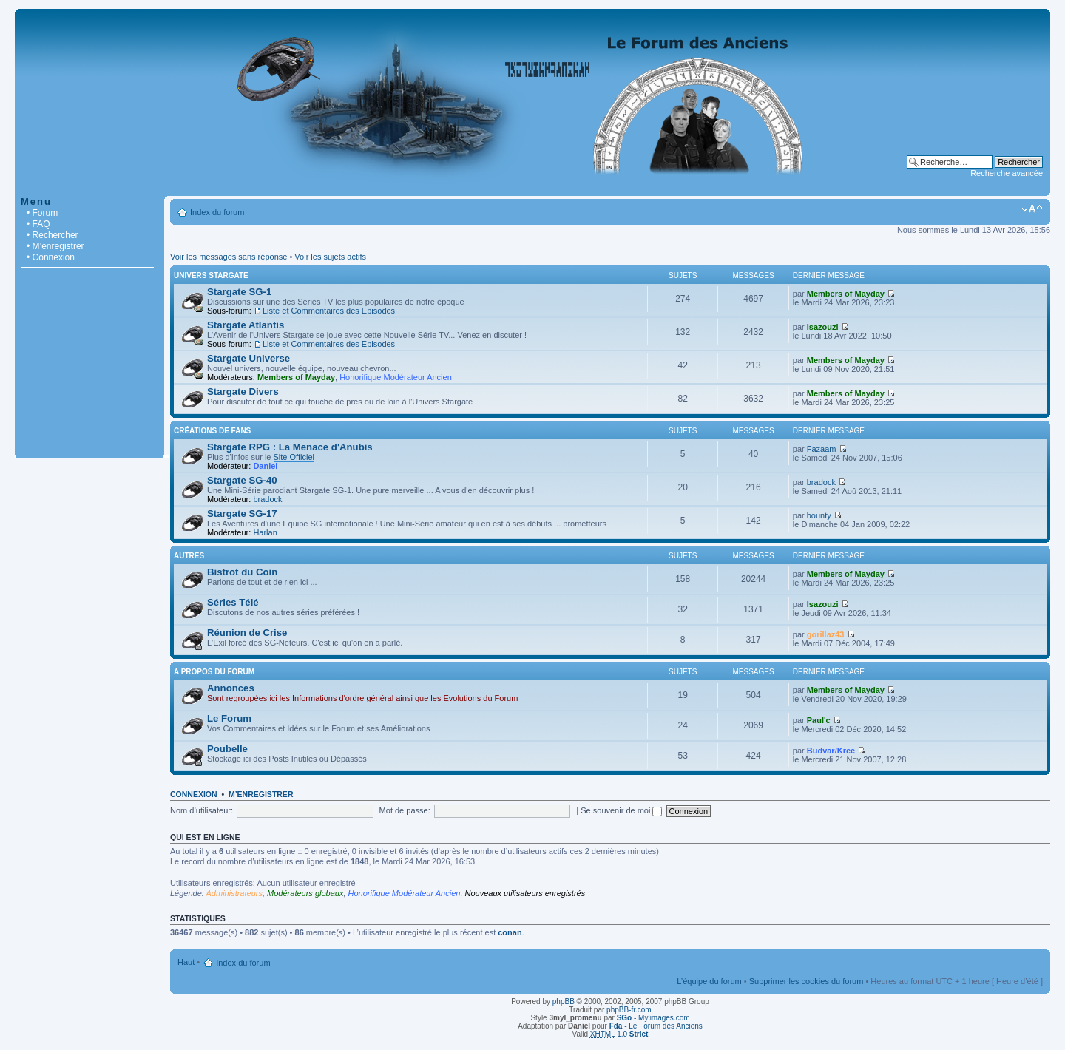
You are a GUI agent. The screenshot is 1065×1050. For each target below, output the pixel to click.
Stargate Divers (243, 391)
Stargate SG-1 (239, 291)
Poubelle (227, 748)
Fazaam (821, 448)
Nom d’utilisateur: (201, 810)
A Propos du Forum (214, 672)
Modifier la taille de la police (1032, 209)
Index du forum (217, 212)
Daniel (265, 465)
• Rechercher (52, 235)
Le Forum (229, 718)
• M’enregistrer (55, 246)
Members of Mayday (846, 293)
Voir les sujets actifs (330, 256)
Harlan (265, 532)
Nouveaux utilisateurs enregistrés (525, 893)
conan (509, 932)
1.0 (619, 1034)
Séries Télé (233, 602)
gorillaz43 (826, 634)
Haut (186, 962)
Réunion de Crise (247, 632)
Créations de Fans (212, 431)
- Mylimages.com (653, 1018)
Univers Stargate (211, 275)
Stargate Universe (248, 358)
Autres (189, 556)
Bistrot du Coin (242, 572)
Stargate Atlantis (245, 325)
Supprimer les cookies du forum (806, 981)
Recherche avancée (1006, 173)
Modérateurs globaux (305, 893)
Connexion (193, 794)
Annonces (230, 688)
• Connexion (51, 257)
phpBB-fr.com (629, 1010)
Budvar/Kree (831, 750)
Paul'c (819, 720)
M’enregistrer (261, 794)
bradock (267, 499)
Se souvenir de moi (621, 810)
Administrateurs (234, 893)
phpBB (563, 1002)
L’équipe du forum (709, 981)
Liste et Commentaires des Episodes (329, 310)
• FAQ (38, 224)
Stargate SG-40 (242, 480)
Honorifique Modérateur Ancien (395, 377)
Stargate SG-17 (242, 513)
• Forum (42, 213)
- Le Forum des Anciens (656, 1026)
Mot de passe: (404, 810)
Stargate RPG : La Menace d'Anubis (290, 447)
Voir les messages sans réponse (228, 256)
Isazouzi (823, 326)
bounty (819, 515)
